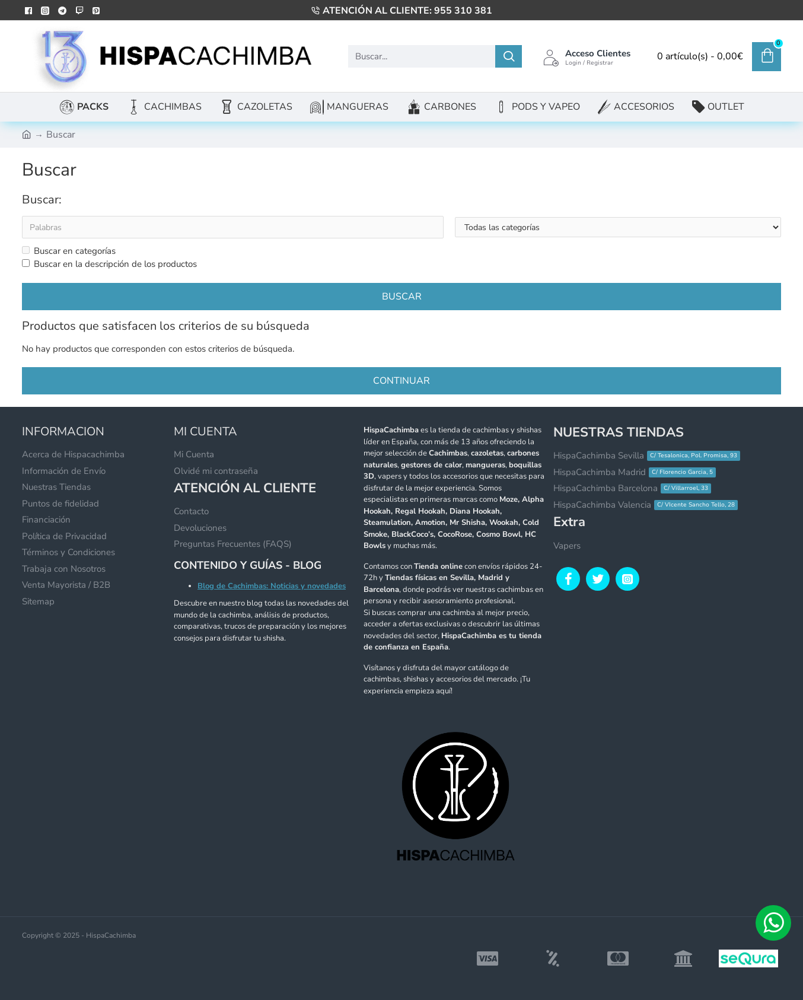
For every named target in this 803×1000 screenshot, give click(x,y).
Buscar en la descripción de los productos (109, 264)
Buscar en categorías (69, 251)
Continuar (401, 381)
